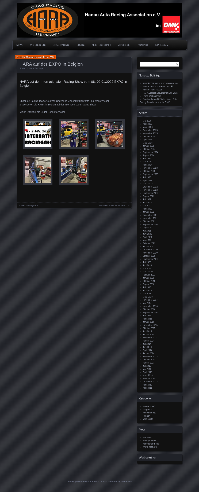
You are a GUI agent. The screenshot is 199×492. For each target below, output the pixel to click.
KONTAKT (143, 45)
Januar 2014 (148, 353)
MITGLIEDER (124, 45)
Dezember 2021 (150, 215)
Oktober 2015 (149, 328)
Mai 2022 (147, 205)
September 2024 (150, 152)
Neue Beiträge (36, 68)
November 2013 (150, 356)
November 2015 (150, 325)
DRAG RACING (61, 45)
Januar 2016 (148, 322)
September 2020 (150, 259)
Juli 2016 (147, 315)
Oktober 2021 (149, 221)
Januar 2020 (148, 278)
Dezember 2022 (150, 187)
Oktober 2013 (149, 359)
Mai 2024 (147, 161)
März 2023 (148, 183)
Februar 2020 (149, 275)
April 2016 (147, 319)
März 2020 (148, 271)
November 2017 (150, 300)
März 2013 (148, 375)
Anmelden (147, 437)
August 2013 (148, 363)
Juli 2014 (147, 344)
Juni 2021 (147, 234)
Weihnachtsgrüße (29, 205)
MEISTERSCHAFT (101, 45)
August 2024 (148, 155)
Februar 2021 (149, 243)
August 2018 (148, 284)
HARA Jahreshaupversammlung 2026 (160, 93)
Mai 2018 (147, 293)
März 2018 (148, 297)
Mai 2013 (147, 369)
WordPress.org (150, 447)
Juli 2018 (147, 287)
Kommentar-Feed (151, 444)
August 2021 (148, 227)
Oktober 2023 (149, 171)
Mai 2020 (147, 268)
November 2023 (150, 168)
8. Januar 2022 (47, 57)
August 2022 (148, 196)
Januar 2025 (148, 146)
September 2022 (150, 193)
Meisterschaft (149, 406)
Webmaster (31, 57)
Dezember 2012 (150, 381)
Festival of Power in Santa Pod (113, 205)
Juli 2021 (147, 231)
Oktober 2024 (149, 149)
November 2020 (150, 253)
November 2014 (150, 337)
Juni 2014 (147, 347)
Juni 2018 (147, 290)
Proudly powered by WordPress (83, 481)
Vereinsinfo (148, 419)
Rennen (146, 416)
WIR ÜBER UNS (38, 45)
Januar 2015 (148, 334)
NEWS (19, 45)
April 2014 (147, 350)
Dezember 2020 (150, 249)
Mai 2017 (147, 303)
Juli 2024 (147, 158)
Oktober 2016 (149, 309)
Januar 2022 (148, 212)
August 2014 (148, 341)
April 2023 (147, 180)
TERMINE (80, 45)
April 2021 (147, 237)
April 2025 (147, 139)
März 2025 (148, 143)
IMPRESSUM (162, 45)
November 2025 (150, 133)
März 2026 (148, 127)
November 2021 (150, 218)
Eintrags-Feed (149, 440)
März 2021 (148, 240)
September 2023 (150, 174)
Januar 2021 (148, 246)
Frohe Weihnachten (152, 96)
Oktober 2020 (149, 256)
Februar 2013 (149, 378)
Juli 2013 (147, 366)
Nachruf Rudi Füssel (152, 90)
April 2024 (147, 165)
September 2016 (150, 312)
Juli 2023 (147, 177)
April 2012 (147, 385)
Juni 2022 (147, 202)
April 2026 (147, 124)
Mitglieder (147, 409)
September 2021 (150, 224)
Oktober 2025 (149, 136)
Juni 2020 (147, 265)
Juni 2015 (147, 331)
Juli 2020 (147, 262)
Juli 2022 (147, 199)
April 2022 (147, 209)
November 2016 (150, 306)
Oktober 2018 (149, 281)
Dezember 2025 (150, 130)
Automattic (126, 481)
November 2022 (150, 190)
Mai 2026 (147, 121)
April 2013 (147, 372)
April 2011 (147, 388)
